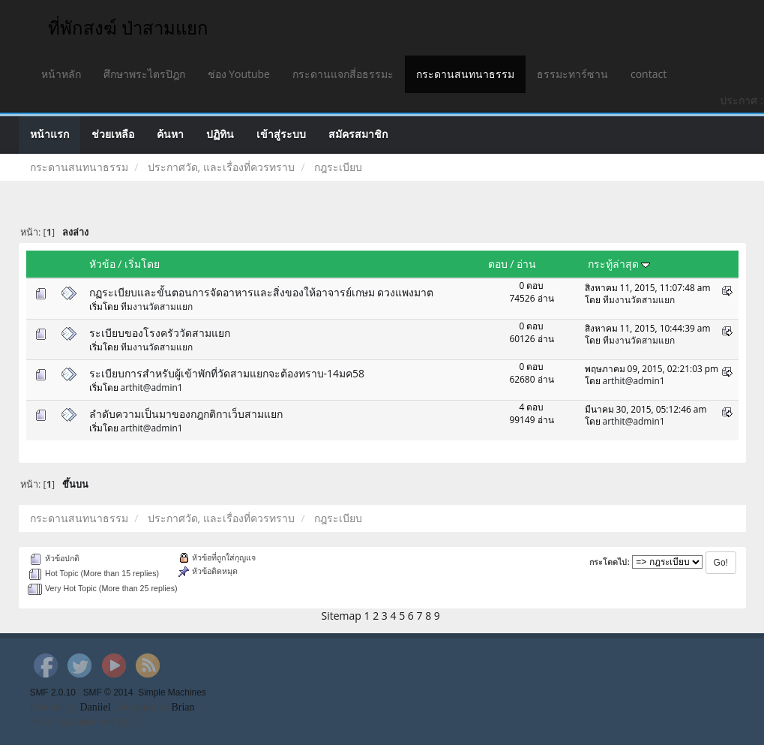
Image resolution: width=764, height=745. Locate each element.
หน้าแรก (49, 134)
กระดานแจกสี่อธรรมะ (343, 74)
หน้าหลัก (61, 74)
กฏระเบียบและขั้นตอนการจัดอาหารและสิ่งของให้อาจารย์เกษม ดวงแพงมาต (261, 292)
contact (649, 74)
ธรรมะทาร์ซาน (572, 74)
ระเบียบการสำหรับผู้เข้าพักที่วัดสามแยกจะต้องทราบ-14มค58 (227, 373)
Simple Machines (172, 692)
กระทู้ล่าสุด (619, 264)
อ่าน (526, 264)
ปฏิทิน (220, 134)
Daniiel (94, 707)
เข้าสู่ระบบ (281, 134)
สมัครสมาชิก (358, 134)
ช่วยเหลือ (112, 134)
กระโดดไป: (609, 561)
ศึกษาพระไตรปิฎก (144, 74)
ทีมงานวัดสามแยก (157, 306)
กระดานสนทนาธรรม (465, 74)
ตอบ (498, 264)
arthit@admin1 (152, 387)
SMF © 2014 (108, 692)
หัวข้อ (102, 264)
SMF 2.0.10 (53, 692)
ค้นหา (170, 134)
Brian (182, 707)
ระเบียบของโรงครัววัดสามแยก (159, 333)
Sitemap (341, 615)
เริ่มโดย (142, 264)
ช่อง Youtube (239, 74)
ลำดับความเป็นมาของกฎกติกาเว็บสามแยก (186, 414)
